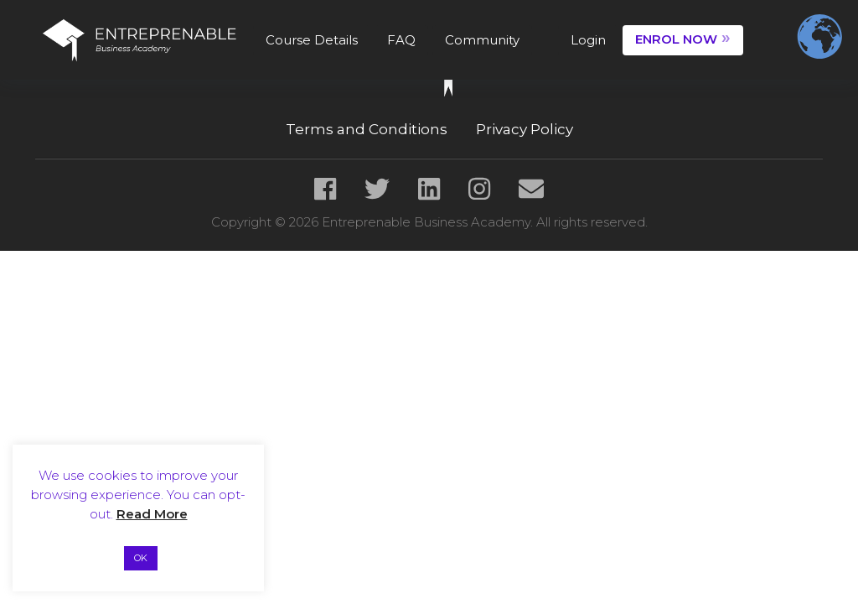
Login (588, 40)
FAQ (401, 40)
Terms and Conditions (366, 129)
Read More (152, 514)
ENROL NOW (683, 38)
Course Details (312, 40)
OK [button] (140, 558)
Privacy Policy (524, 129)
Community (482, 40)
